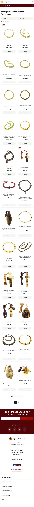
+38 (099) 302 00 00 (17, 452)
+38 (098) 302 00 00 (17, 450)
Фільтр (4, 18)
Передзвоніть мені (17, 454)
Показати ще (17, 396)
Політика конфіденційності (17, 469)
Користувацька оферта (17, 471)
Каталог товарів (5, 5)
